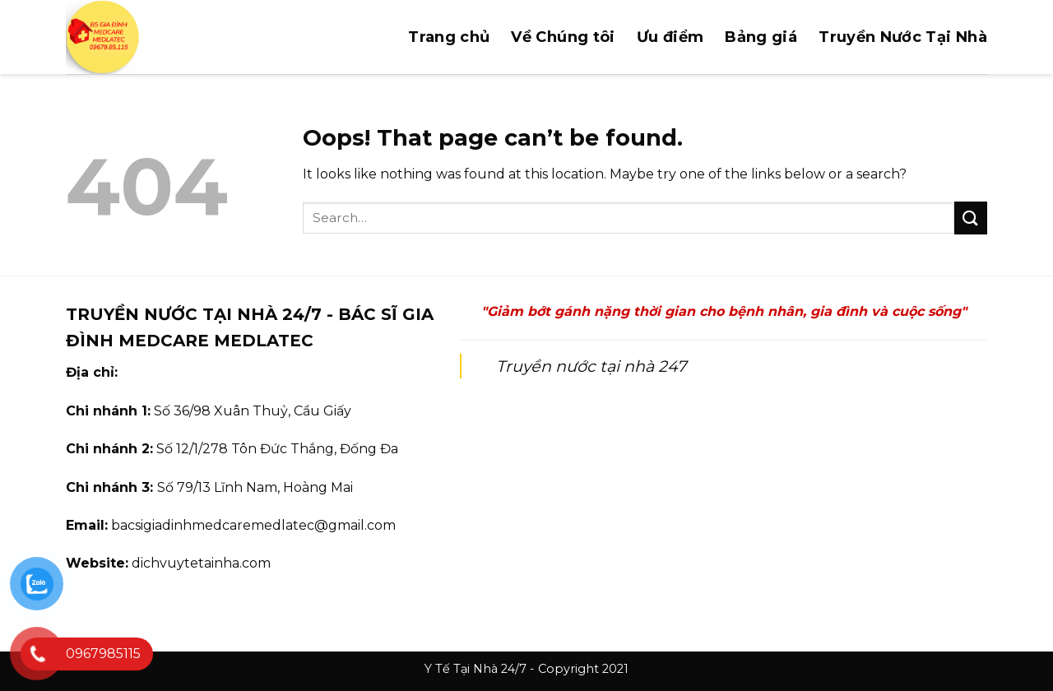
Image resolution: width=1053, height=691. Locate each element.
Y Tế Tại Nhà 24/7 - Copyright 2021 (526, 668)
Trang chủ (448, 37)
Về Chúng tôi (563, 37)
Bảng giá (761, 37)
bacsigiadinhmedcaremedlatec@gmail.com (253, 525)
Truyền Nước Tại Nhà (903, 37)
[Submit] (970, 218)
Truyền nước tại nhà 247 (591, 366)
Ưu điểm (670, 37)
